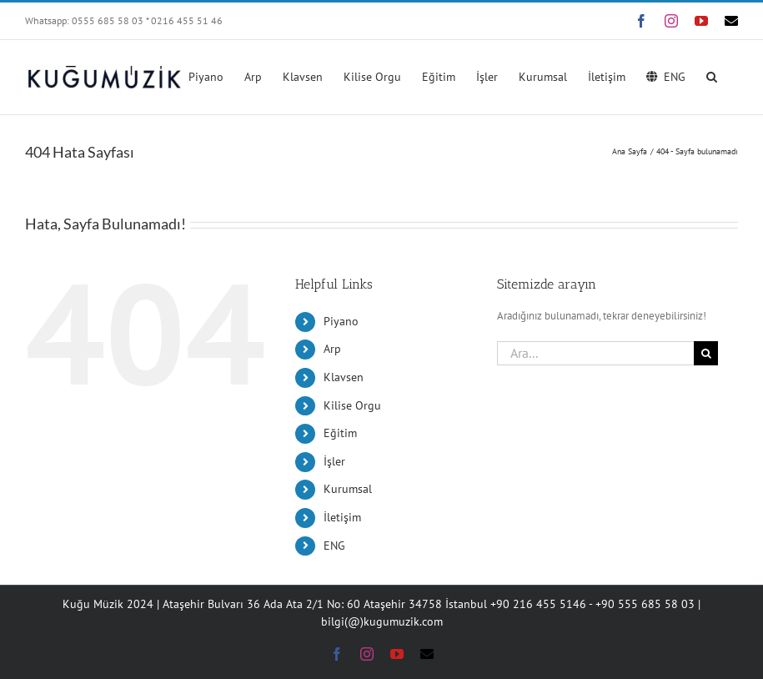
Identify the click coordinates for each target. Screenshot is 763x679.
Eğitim (340, 432)
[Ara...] (595, 353)
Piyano (341, 321)
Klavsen (344, 377)
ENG (334, 545)
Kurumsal (348, 488)
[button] (711, 75)
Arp (332, 348)
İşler (334, 461)
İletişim (342, 517)
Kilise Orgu (352, 405)
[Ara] (706, 353)
